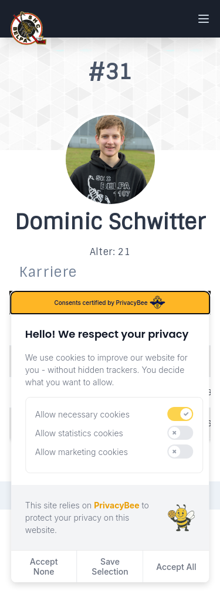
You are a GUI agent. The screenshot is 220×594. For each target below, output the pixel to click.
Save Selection (110, 566)
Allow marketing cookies (81, 452)
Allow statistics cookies (79, 433)
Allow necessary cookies (82, 414)
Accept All (176, 567)
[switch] (181, 414)
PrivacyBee (116, 505)
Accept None (44, 566)
